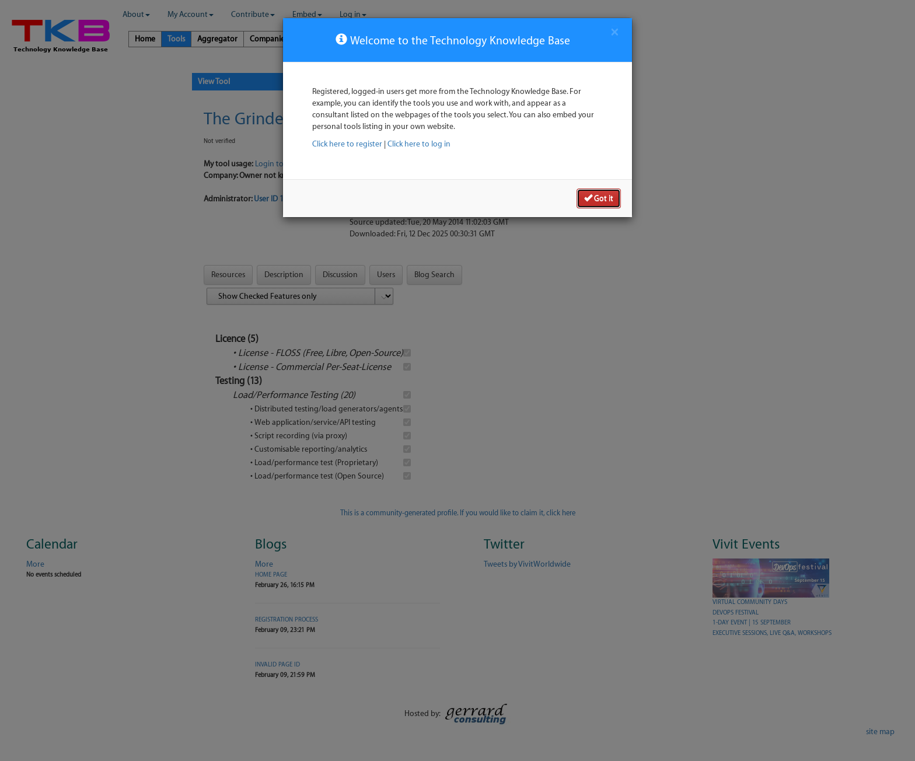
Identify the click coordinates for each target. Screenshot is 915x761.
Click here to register (347, 143)
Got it (598, 198)
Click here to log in (418, 143)
